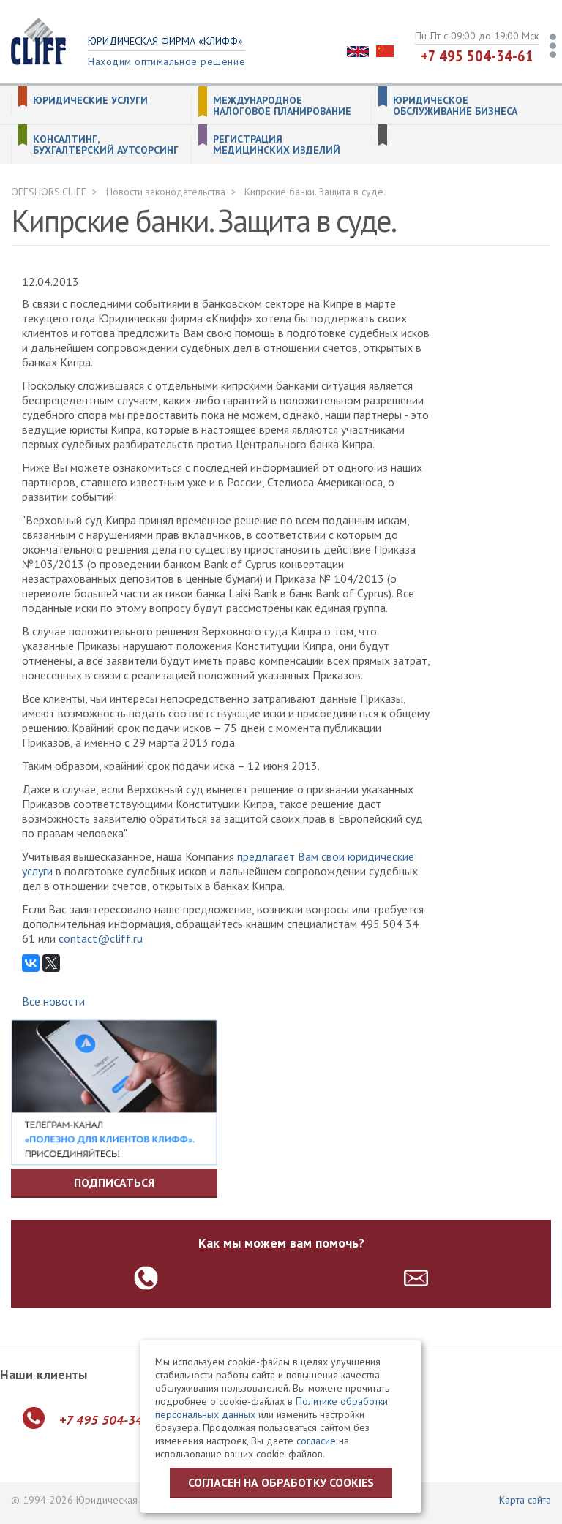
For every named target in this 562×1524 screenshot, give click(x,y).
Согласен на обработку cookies (281, 1482)
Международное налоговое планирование (282, 106)
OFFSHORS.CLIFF (48, 191)
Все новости (53, 1001)
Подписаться (114, 1182)
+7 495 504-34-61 (477, 55)
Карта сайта (525, 1499)
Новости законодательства (165, 191)
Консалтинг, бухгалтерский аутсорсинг (106, 145)
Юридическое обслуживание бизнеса (455, 106)
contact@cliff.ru (101, 938)
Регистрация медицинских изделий (276, 145)
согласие (316, 1440)
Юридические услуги (90, 100)
